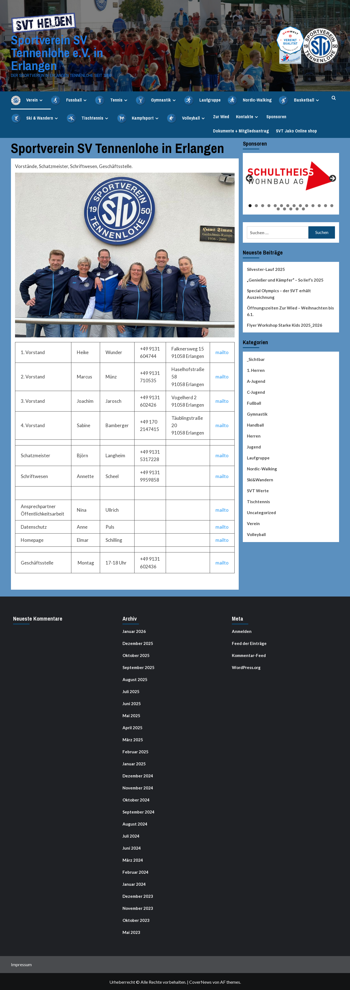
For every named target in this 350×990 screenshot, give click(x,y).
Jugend (254, 446)
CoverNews (200, 981)
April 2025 (132, 726)
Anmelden (242, 630)
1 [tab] (250, 204)
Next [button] (332, 178)
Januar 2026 (134, 630)
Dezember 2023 (137, 895)
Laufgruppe (258, 457)
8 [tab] (294, 204)
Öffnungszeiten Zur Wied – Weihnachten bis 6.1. (290, 310)
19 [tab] (303, 208)
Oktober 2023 (136, 919)
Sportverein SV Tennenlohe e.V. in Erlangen (56, 52)
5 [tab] (275, 204)
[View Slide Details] (291, 175)
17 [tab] (290, 208)
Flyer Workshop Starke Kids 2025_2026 (284, 324)
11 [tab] (312, 204)
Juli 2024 (130, 835)
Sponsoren (276, 116)
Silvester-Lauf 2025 (266, 268)
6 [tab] (281, 204)
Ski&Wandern (260, 478)
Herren (254, 435)
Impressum (21, 963)
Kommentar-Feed (249, 654)
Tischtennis (258, 500)
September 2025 (138, 666)
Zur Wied (221, 116)
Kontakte (247, 116)
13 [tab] (325, 204)
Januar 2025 (134, 762)
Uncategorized (261, 511)
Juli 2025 (130, 690)
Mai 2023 (131, 931)
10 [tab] (306, 204)
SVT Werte (258, 489)
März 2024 (132, 859)
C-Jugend (256, 391)
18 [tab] (297, 208)
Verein (253, 522)
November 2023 (137, 907)
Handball (255, 424)
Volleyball (256, 533)
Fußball (254, 402)
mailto (222, 351)
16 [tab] (284, 208)
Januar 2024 (134, 883)
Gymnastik (257, 413)
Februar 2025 (135, 750)
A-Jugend (256, 380)
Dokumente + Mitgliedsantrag (241, 130)
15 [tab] (278, 208)
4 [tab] (268, 204)
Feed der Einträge (249, 642)
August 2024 (134, 823)
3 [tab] (262, 204)
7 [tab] (287, 204)
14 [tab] (331, 204)
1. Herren (256, 369)
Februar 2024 (135, 871)
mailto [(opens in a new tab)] (222, 400)
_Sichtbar (256, 358)
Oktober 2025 (136, 654)
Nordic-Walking (262, 467)
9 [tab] (300, 204)
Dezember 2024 (137, 774)
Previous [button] (250, 178)
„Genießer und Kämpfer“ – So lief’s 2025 (285, 279)
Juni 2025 (131, 702)
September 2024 (138, 811)
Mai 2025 (131, 714)
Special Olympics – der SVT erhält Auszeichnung (279, 293)
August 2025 (134, 678)
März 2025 (132, 738)
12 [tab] (319, 204)
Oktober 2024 (136, 799)
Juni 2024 (131, 847)
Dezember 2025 (137, 642)
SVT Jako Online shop (296, 130)
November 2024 (137, 787)
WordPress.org (246, 666)
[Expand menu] (41, 99)
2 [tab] (256, 204)
